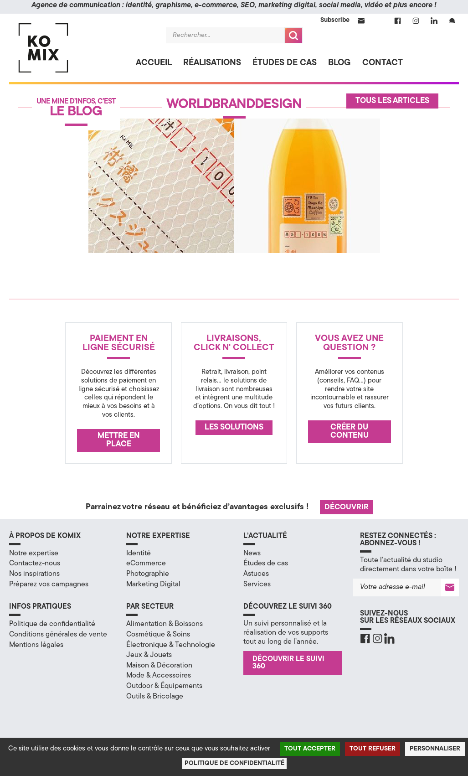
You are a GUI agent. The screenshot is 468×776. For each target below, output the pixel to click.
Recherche (293, 35)
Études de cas (284, 63)
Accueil (154, 63)
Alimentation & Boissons (164, 624)
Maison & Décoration (159, 665)
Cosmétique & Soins (158, 634)
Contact (382, 63)
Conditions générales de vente (58, 634)
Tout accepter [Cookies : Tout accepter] (309, 748)
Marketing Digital (153, 584)
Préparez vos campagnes (48, 584)
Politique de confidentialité (52, 624)
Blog (339, 63)
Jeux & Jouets (149, 655)
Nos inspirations (34, 574)
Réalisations (212, 63)
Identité (138, 553)
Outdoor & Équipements (164, 686)
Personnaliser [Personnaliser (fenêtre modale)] (435, 748)
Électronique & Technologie (170, 645)
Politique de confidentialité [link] (234, 763)
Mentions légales (36, 645)
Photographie (147, 574)
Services (257, 584)
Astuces (256, 574)
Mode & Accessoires (158, 675)
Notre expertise (33, 553)
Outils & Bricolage (154, 696)
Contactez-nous (34, 563)
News (252, 553)
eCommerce (146, 563)
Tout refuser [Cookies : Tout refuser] (373, 748)
